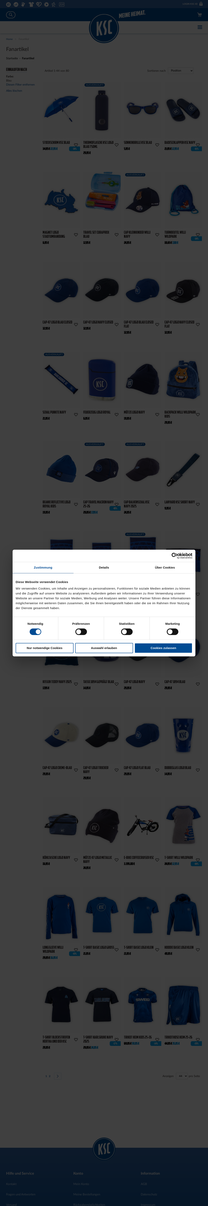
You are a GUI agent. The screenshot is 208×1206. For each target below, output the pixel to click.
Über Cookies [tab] (165, 567)
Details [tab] (104, 567)
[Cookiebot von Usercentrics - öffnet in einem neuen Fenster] (174, 556)
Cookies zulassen (163, 648)
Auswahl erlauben (104, 648)
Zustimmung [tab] (43, 567)
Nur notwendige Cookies (45, 648)
